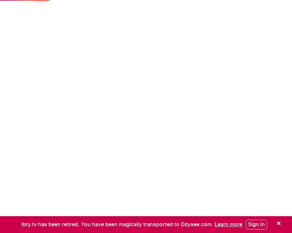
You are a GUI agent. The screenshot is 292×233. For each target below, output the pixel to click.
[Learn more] (228, 224)
